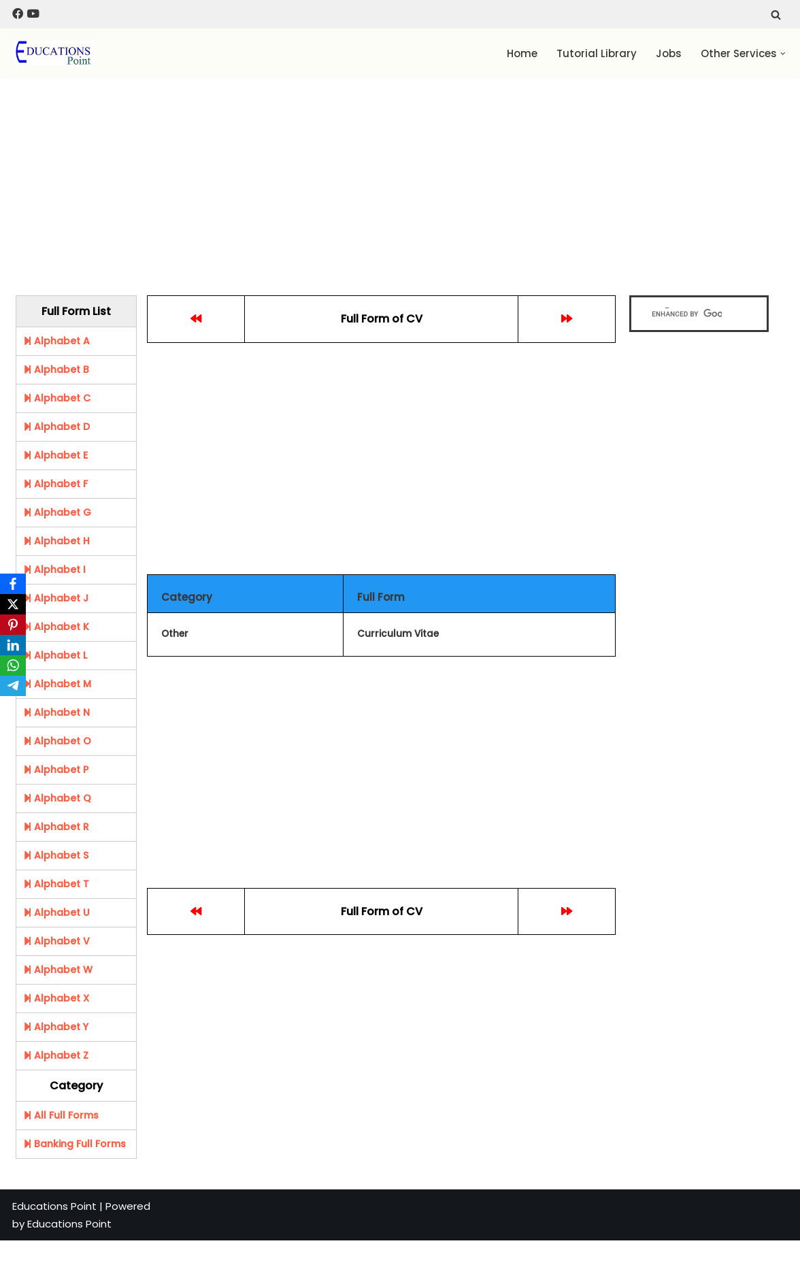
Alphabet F (55, 484)
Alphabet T (56, 884)
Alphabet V (56, 941)
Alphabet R (56, 827)
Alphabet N (56, 712)
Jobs (669, 53)
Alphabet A (56, 341)
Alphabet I (54, 569)
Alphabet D (56, 426)
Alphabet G (57, 512)
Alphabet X (56, 998)
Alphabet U (56, 912)
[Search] (776, 15)
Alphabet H (56, 541)
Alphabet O (57, 741)
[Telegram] (13, 686)
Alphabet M (57, 684)
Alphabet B (56, 369)
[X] (13, 604)
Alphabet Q (57, 798)
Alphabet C (56, 398)
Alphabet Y (55, 1027)
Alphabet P (55, 769)
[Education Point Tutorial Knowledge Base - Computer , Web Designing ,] (53, 53)
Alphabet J (55, 598)
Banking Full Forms (74, 1144)
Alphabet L (55, 655)
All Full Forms (61, 1115)
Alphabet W (58, 969)
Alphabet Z (55, 1055)
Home (522, 53)
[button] (783, 53)
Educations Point (54, 1206)
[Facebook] (13, 584)
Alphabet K (56, 626)
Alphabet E (55, 455)
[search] (687, 313)
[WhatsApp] (13, 665)
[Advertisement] (360, 179)
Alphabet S (55, 855)
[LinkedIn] (13, 645)
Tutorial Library (596, 53)
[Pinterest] (13, 624)
